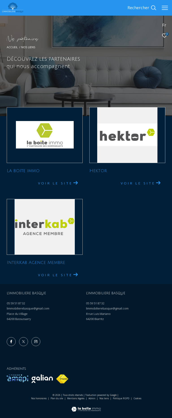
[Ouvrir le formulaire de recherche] (141, 7)
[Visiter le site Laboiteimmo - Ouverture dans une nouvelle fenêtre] (86, 407)
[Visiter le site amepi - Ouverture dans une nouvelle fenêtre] (17, 378)
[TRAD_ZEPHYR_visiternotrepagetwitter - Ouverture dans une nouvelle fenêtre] (23, 341)
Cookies (137, 398)
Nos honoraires (39, 398)
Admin (92, 398)
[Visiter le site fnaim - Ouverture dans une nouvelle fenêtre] (62, 378)
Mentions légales (76, 398)
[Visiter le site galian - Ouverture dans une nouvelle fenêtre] (42, 378)
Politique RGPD (121, 398)
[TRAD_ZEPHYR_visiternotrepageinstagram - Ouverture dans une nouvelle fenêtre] (35, 341)
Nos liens (104, 398)
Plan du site (57, 398)
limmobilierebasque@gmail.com (28, 308)
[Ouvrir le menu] (165, 8)
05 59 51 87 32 (16, 303)
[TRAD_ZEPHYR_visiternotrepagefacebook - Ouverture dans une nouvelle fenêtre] (11, 341)
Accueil (12, 47)
